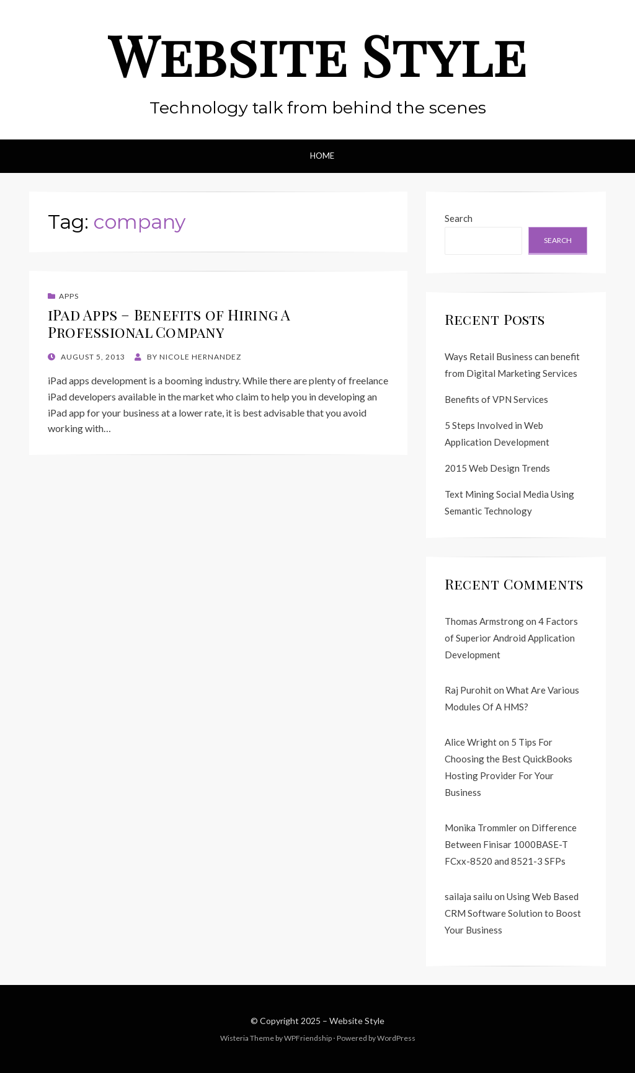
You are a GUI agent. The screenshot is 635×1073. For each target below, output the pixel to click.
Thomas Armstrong (484, 621)
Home (322, 156)
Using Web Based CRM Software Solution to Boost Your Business (513, 913)
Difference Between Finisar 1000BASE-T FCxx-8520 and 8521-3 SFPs (511, 844)
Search (459, 218)
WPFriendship (308, 1038)
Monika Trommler (481, 827)
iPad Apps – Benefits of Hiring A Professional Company (169, 323)
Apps (69, 296)
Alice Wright (471, 742)
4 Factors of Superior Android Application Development (511, 638)
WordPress (396, 1038)
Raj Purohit (468, 689)
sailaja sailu (468, 896)
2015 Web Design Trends (497, 468)
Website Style (317, 54)
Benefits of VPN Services (496, 399)
